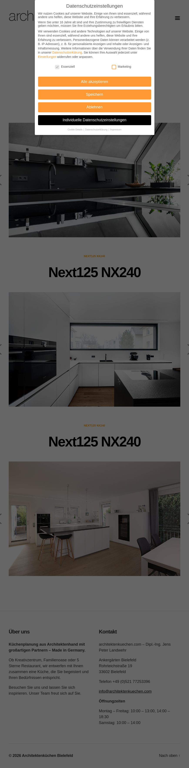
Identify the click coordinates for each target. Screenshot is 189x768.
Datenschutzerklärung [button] (96, 129)
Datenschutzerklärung (67, 52)
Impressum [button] (115, 129)
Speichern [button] (94, 94)
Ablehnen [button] (95, 107)
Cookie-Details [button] (75, 129)
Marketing (121, 66)
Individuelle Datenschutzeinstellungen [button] (94, 120)
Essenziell (65, 66)
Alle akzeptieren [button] (94, 81)
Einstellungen (47, 57)
